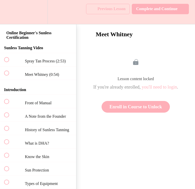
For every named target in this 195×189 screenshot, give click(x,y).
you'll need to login (159, 87)
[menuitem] (38, 12)
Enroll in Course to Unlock (135, 106)
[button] (9, 12)
